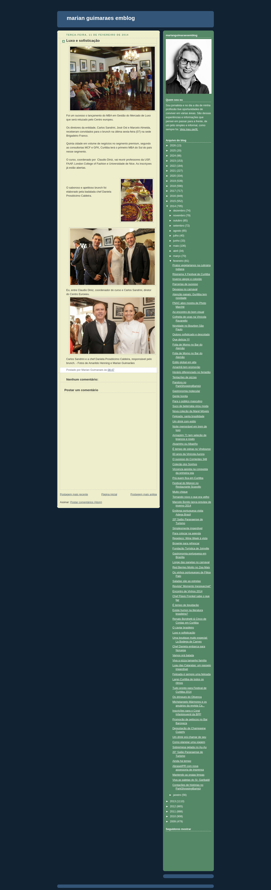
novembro (179, 215)
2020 (173, 175)
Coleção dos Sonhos (185, 464)
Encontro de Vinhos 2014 (187, 591)
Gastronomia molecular (186, 391)
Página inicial (109, 494)
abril (176, 250)
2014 (173, 206)
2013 (173, 801)
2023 (173, 160)
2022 (173, 165)
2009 (173, 821)
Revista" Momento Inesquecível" (192, 586)
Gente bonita (180, 396)
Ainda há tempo (182, 761)
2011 (173, 811)
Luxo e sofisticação (83, 41)
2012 (173, 806)
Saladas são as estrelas (187, 581)
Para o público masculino (187, 401)
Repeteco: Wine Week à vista (190, 538)
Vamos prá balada (183, 655)
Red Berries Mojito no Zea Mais (191, 567)
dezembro (179, 210)
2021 (173, 170)
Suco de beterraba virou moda (191, 406)
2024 (173, 155)
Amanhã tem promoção (186, 367)
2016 (173, 196)
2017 (173, 190)
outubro (178, 220)
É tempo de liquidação (186, 605)
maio (176, 245)
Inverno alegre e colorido (187, 279)
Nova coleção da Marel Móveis (191, 411)
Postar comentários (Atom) (86, 502)
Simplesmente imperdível (188, 528)
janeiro (177, 794)
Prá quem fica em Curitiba (188, 478)
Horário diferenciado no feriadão (192, 372)
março (177, 256)
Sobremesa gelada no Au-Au (190, 747)
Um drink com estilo (184, 421)
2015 (173, 201)
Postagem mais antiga (143, 494)
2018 (173, 186)
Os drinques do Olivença (187, 696)
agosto (177, 230)
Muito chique (180, 491)
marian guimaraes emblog (101, 18)
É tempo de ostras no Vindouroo (192, 449)
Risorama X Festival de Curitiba (191, 274)
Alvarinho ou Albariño (185, 443)
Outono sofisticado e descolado (191, 334)
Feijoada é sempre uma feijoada (192, 674)
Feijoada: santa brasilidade (189, 416)
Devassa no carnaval (185, 289)
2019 (173, 180)
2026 (173, 145)
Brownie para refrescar (186, 543)
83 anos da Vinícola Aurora (189, 454)
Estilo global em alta (184, 362)
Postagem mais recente (74, 494)
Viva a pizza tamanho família (190, 660)
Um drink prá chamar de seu (189, 737)
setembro (179, 225)
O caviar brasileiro (183, 627)
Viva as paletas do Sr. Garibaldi (191, 779)
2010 (173, 816)
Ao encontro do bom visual (188, 312)
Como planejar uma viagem (189, 742)
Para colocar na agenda (187, 533)
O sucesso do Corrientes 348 (190, 459)
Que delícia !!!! (181, 339)
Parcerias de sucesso (185, 284)
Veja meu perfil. (189, 129)
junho (176, 240)
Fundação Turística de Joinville (191, 548)
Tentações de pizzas (185, 377)
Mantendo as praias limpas (189, 774)
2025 (173, 150)
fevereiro (178, 260)
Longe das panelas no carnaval (191, 562)
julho (176, 235)
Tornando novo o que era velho (191, 496)
